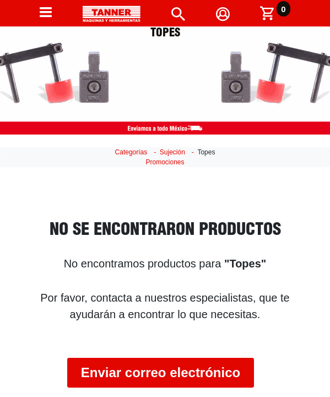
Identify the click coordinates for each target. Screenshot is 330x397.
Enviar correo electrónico (160, 372)
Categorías (131, 152)
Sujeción (172, 152)
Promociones (164, 162)
